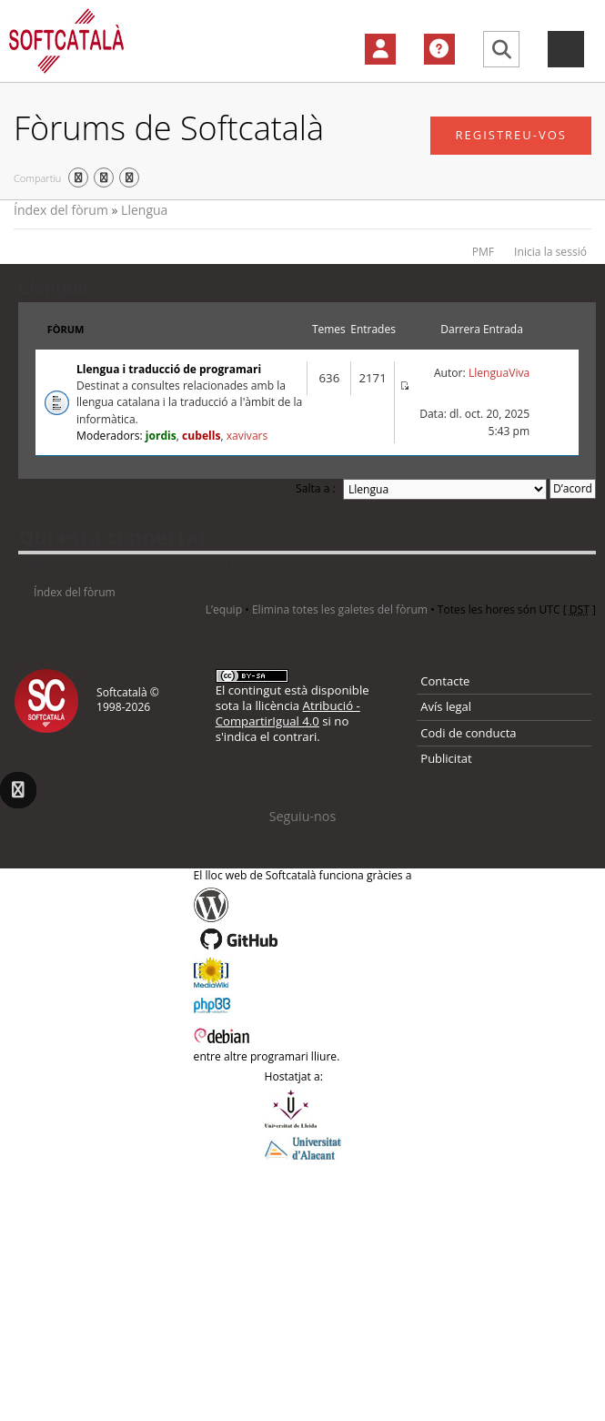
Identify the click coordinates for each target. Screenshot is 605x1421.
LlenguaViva (499, 373)
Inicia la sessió (550, 251)
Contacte (444, 681)
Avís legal (445, 706)
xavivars (247, 435)
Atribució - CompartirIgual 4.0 (288, 713)
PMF (483, 251)
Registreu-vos (511, 135)
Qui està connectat (112, 536)
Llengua (144, 209)
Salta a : (316, 488)
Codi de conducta (468, 733)
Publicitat (445, 758)
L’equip (224, 609)
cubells (201, 435)
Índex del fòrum (61, 209)
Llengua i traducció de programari (168, 369)
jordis (161, 435)
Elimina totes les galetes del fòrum (340, 609)
